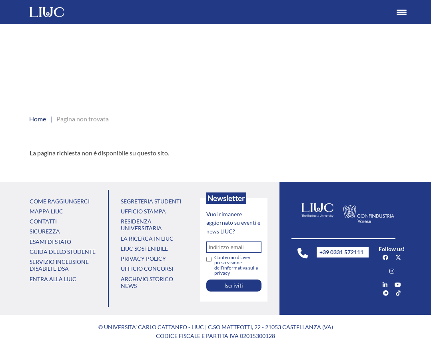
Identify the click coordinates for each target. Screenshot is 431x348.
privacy (222, 273)
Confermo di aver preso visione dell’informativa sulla (236, 265)
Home (37, 119)
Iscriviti (233, 285)
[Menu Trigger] (401, 12)
